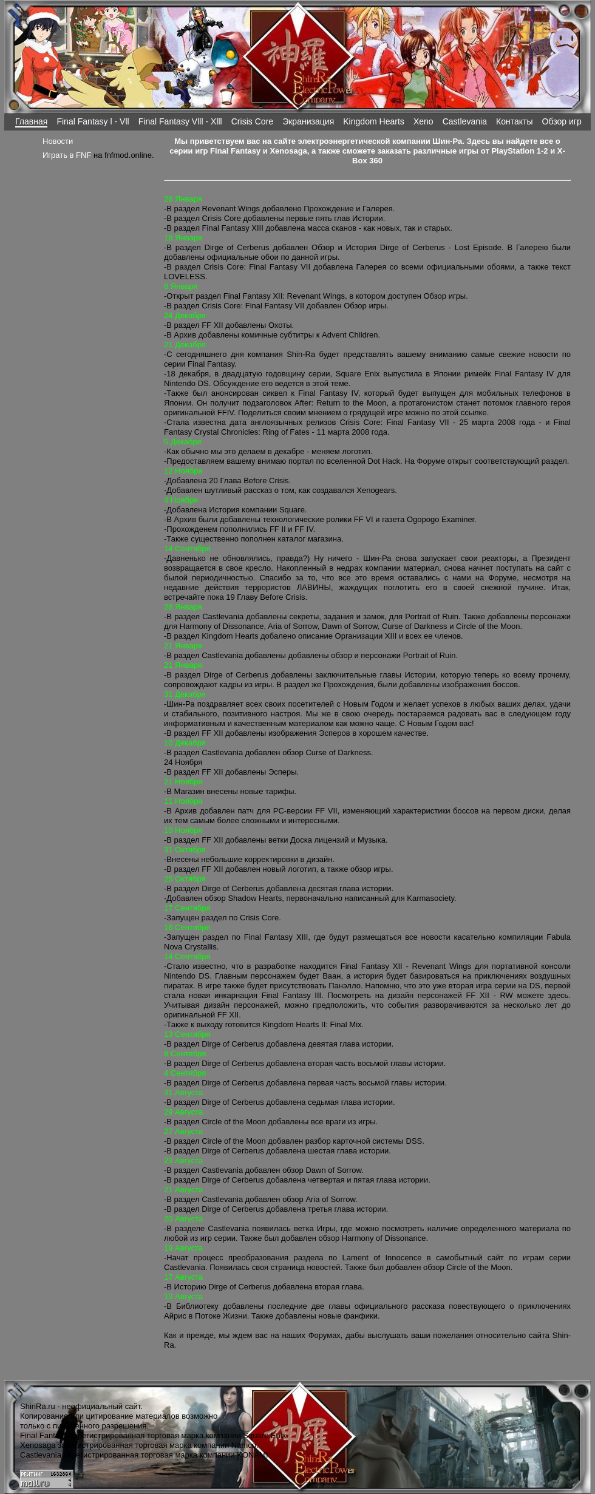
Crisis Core (252, 121)
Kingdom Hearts (373, 121)
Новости (57, 141)
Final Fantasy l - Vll (92, 121)
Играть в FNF (66, 155)
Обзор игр (562, 121)
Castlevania (465, 121)
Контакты (514, 121)
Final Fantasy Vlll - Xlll (180, 121)
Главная (31, 121)
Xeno (423, 121)
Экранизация (308, 121)
